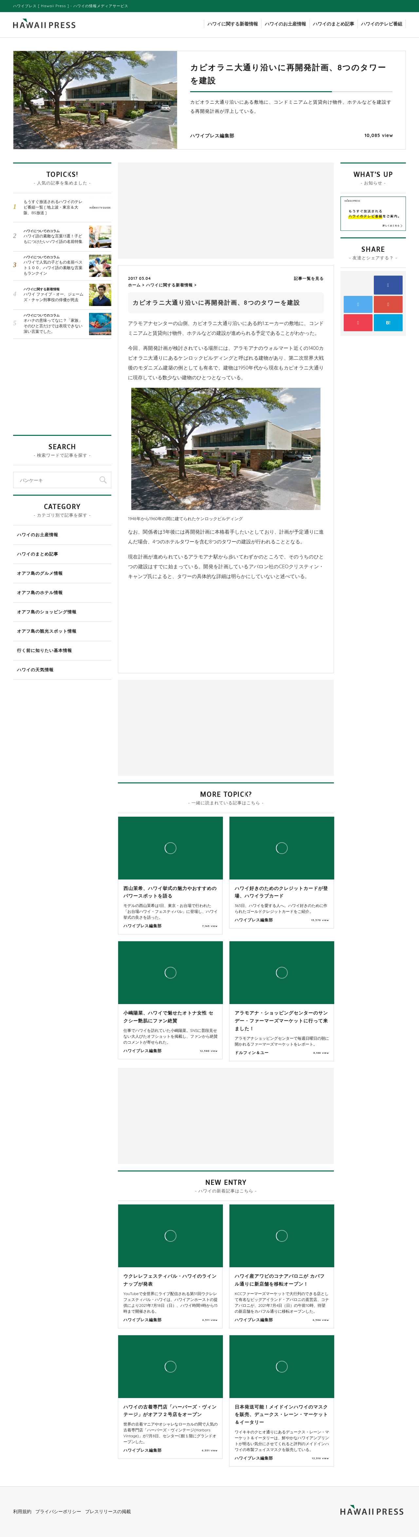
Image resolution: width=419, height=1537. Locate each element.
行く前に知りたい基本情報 (44, 650)
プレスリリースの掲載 (108, 1511)
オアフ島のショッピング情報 (47, 611)
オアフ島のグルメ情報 (40, 573)
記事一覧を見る (309, 278)
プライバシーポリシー (58, 1511)
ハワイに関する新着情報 (233, 24)
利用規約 (22, 1511)
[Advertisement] (173, 210)
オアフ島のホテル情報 (40, 592)
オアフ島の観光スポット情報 (47, 631)
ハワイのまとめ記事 (333, 24)
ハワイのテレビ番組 (381, 24)
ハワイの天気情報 (35, 669)
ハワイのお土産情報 (285, 24)
